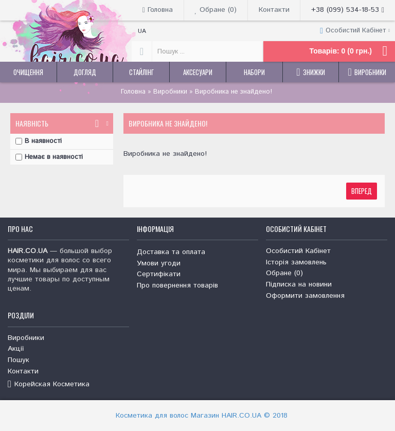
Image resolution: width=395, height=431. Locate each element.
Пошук (18, 360)
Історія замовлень (296, 262)
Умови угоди (159, 263)
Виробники (170, 92)
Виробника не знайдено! (233, 92)
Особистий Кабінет (298, 251)
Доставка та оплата (171, 252)
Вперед (361, 191)
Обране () (284, 273)
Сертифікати (159, 274)
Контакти (23, 371)
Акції (16, 349)
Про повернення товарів (177, 286)
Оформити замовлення (305, 296)
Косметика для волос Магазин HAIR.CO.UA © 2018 (202, 415)
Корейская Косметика (48, 384)
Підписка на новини (299, 285)
